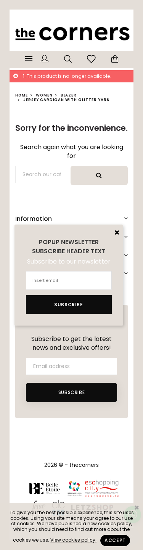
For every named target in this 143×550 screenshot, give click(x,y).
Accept (115, 540)
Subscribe (71, 392)
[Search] (41, 174)
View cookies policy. (73, 540)
